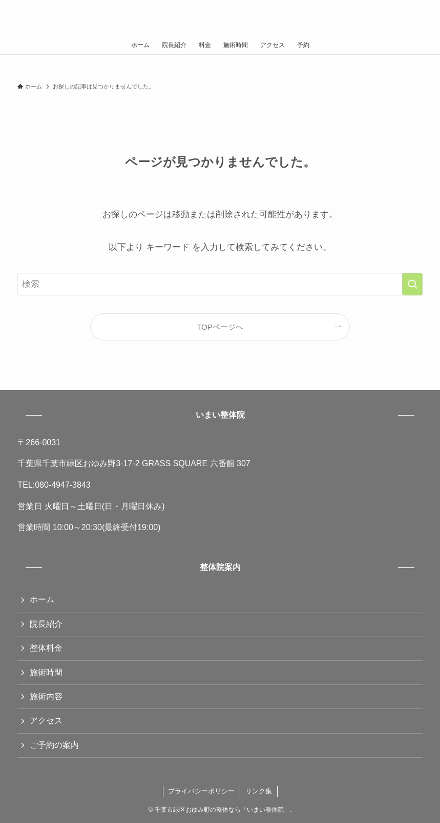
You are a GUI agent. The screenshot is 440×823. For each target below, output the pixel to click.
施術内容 (46, 696)
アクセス (46, 720)
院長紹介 (46, 624)
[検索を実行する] (412, 284)
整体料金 (46, 648)
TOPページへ (220, 327)
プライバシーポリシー (201, 791)
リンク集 (258, 791)
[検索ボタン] (422, 18)
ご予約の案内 (54, 745)
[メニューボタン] (18, 18)
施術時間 (46, 672)
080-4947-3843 (63, 485)
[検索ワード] (219, 284)
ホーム (42, 599)
